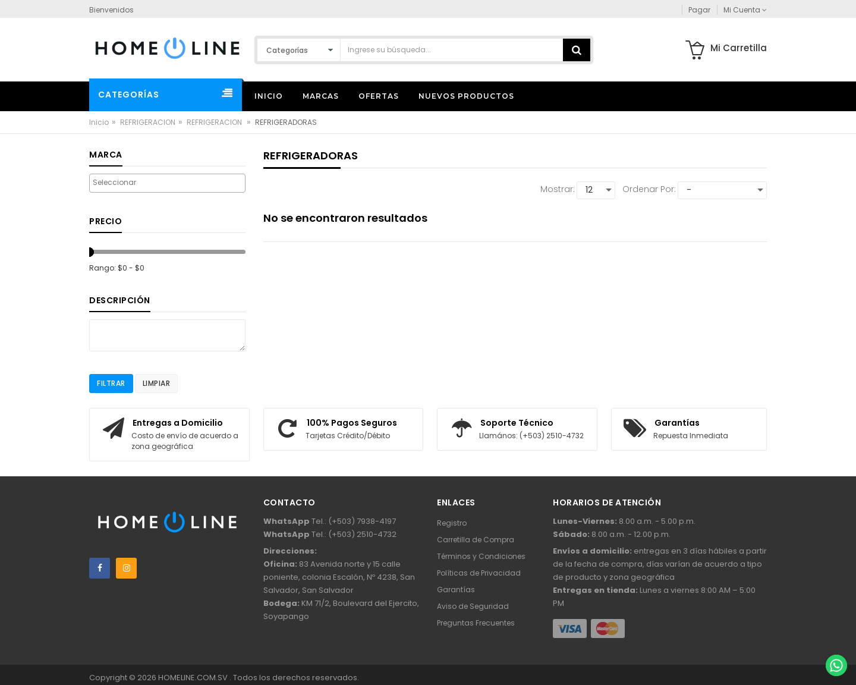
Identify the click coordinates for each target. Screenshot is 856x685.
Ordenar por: (649, 189)
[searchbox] (167, 182)
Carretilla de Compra (475, 540)
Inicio (99, 122)
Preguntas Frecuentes (476, 623)
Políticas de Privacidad (479, 573)
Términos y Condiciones (481, 556)
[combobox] (167, 183)
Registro (452, 523)
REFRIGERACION (147, 122)
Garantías (456, 590)
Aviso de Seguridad (473, 606)
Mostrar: (557, 189)
